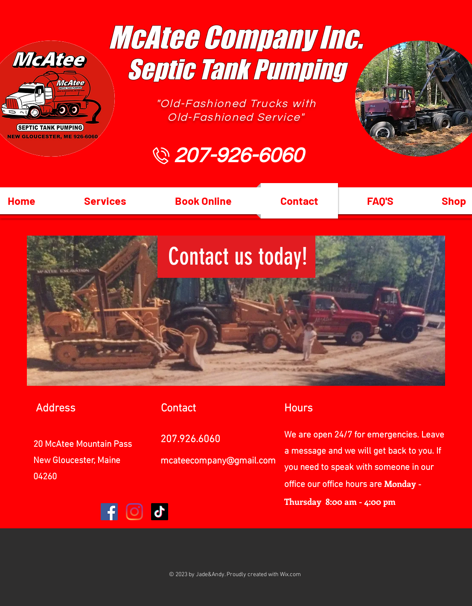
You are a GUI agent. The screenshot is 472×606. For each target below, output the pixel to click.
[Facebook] (109, 511)
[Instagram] (134, 511)
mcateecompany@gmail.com (218, 461)
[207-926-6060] (238, 155)
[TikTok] (159, 511)
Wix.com (290, 574)
